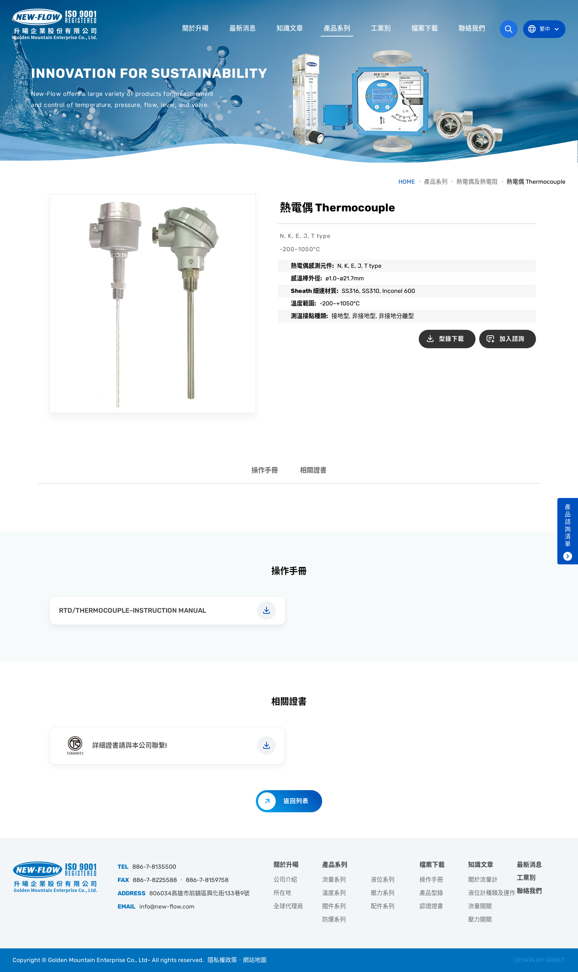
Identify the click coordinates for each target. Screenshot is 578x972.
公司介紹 (285, 879)
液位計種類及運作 (491, 892)
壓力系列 (382, 892)
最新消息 (242, 28)
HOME (406, 181)
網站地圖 (255, 960)
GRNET (555, 960)
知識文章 (289, 28)
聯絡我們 (472, 28)
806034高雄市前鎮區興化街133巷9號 (199, 893)
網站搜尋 (509, 29)
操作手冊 (264, 470)
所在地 (282, 892)
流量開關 (480, 906)
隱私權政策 (222, 960)
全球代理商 (288, 906)
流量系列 (334, 879)
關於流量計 (483, 879)
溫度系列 (334, 892)
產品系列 (337, 28)
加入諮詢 (512, 338)
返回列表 (296, 801)
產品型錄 (431, 892)
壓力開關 (480, 919)
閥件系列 (334, 906)
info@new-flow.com (166, 906)
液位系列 (382, 879)
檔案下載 (424, 28)
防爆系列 (334, 919)
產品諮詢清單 (568, 525)
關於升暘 (195, 28)
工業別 (381, 28)
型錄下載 (451, 338)
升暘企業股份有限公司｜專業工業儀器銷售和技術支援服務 (55, 24)
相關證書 (313, 470)
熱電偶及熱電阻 (477, 181)
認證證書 (431, 906)
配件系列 (382, 906)
